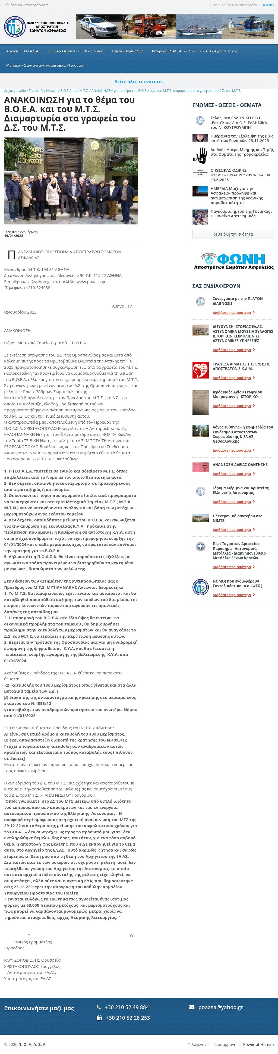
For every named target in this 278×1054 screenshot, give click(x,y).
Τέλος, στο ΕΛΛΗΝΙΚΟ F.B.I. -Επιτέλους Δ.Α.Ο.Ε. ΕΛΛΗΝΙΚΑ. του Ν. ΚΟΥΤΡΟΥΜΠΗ (239, 122)
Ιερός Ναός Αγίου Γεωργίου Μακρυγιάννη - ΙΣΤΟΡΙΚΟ (237, 394)
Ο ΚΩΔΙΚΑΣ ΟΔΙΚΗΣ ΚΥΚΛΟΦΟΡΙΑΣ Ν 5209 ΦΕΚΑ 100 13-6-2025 (241, 175)
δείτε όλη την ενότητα (233, 234)
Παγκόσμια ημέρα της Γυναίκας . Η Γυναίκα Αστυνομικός (241, 213)
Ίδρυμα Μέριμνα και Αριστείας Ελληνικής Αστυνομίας (241, 490)
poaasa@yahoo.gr (220, 1007)
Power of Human (258, 1044)
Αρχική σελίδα (15, 90)
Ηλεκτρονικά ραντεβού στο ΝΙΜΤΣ (238, 518)
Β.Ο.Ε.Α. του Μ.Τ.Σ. (74, 90)
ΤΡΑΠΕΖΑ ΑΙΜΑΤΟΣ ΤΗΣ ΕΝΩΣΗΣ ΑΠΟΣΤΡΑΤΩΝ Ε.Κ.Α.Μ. (241, 366)
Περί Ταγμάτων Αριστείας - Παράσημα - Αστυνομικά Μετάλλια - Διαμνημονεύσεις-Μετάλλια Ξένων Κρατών (240, 550)
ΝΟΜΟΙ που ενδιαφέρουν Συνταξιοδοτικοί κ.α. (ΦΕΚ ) (237, 583)
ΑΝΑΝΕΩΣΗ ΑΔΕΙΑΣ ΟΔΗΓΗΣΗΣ (240, 464)
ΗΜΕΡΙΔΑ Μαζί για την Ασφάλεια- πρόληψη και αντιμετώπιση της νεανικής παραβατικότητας (237, 195)
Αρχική (12, 51)
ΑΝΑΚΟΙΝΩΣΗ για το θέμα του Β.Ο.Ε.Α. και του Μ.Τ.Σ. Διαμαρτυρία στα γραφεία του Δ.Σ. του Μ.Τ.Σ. (166, 90)
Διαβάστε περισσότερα (234, 312)
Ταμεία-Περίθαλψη (43, 90)
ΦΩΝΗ (268, 4)
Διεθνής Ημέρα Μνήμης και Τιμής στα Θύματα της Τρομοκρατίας (242, 152)
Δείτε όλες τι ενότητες (139, 82)
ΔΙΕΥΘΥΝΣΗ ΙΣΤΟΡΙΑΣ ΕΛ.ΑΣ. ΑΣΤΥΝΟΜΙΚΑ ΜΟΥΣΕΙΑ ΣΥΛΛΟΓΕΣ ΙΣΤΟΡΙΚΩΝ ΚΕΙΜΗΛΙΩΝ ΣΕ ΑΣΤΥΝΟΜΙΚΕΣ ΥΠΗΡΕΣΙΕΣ (243, 333)
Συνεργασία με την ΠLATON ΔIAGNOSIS (238, 301)
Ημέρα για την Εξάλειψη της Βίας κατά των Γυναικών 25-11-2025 (242, 138)
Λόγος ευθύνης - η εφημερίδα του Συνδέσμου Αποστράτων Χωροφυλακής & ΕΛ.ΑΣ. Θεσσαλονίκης (243, 434)
